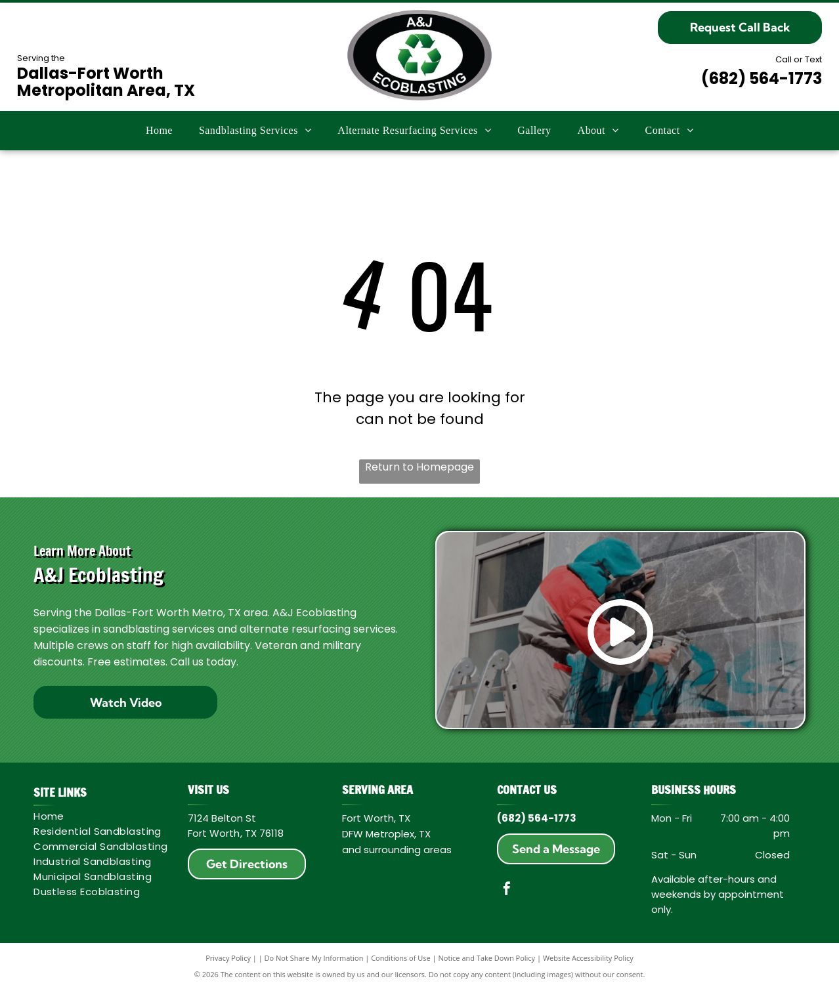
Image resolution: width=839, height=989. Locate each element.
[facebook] (507, 890)
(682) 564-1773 (761, 78)
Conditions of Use (401, 958)
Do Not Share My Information (314, 958)
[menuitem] (159, 130)
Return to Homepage (419, 466)
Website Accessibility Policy (588, 958)
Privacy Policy (228, 958)
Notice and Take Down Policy (487, 958)
